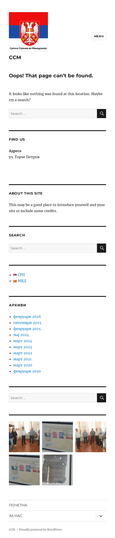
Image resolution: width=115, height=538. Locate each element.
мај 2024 (21, 335)
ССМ (15, 57)
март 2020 (22, 365)
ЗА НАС (15, 516)
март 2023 (22, 347)
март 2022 (22, 353)
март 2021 (22, 359)
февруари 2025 (27, 329)
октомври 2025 (27, 322)
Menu (99, 36)
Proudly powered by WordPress (40, 529)
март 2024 (22, 341)
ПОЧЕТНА (18, 505)
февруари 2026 (27, 316)
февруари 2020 (27, 371)
